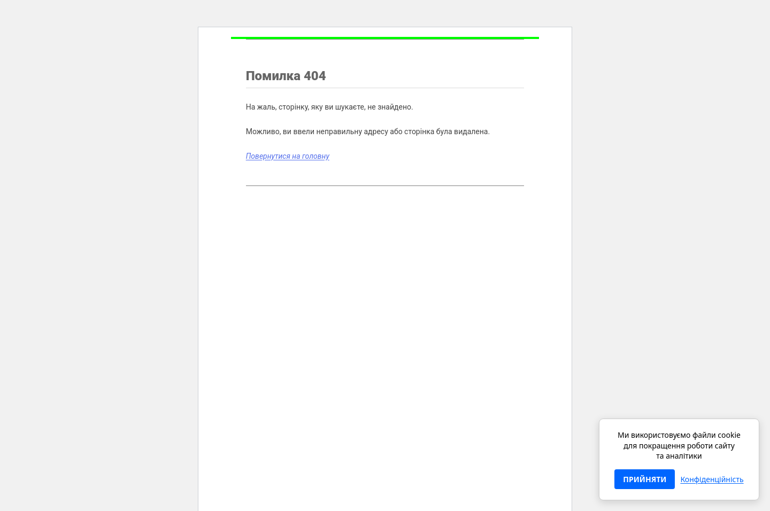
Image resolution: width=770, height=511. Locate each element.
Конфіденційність (711, 479)
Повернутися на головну (287, 156)
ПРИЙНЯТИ (644, 479)
